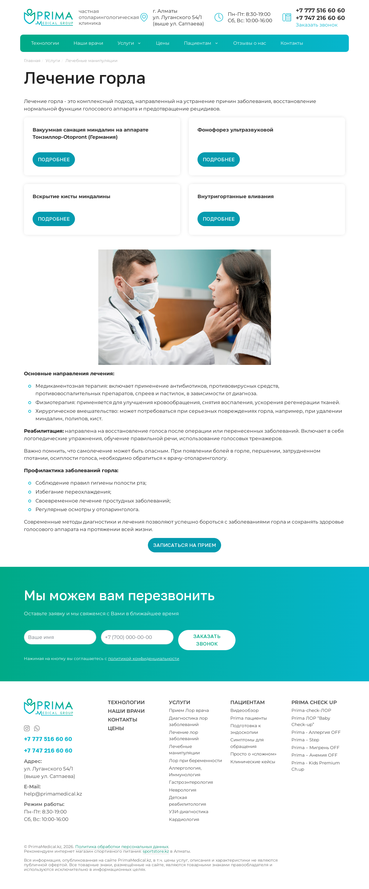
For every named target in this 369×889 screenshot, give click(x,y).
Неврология (182, 790)
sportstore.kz (156, 851)
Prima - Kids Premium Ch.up (315, 766)
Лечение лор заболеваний (184, 735)
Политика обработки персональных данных (121, 846)
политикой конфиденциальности (143, 658)
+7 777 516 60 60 (320, 10)
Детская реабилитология (187, 801)
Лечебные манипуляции (184, 750)
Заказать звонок (317, 25)
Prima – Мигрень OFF (315, 747)
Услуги (130, 43)
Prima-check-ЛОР (311, 710)
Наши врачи (88, 43)
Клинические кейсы (252, 761)
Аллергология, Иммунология (185, 771)
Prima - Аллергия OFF (316, 732)
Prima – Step (305, 739)
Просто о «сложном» (253, 754)
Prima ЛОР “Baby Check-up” (310, 721)
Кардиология (184, 819)
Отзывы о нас (249, 43)
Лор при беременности (195, 760)
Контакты (291, 43)
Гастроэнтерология (191, 782)
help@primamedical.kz (53, 794)
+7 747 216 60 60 (320, 17)
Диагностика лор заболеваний (188, 721)
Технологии (45, 43)
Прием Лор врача (189, 710)
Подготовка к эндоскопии (245, 729)
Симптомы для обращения (247, 743)
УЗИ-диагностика (188, 811)
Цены (163, 43)
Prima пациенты (248, 718)
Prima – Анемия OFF (314, 755)
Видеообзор (244, 710)
